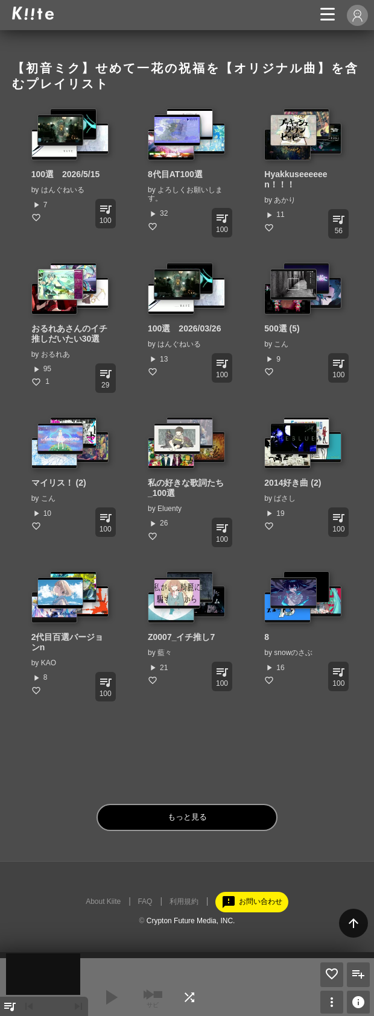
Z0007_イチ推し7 (181, 637)
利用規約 (184, 901)
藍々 (164, 652)
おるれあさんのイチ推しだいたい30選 (69, 333)
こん (281, 344)
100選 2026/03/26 (184, 328)
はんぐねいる (62, 190)
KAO (48, 663)
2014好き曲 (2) (292, 483)
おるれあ (55, 354)
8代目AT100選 (175, 174)
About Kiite (103, 901)
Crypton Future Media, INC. (191, 921)
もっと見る (187, 816)
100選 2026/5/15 (65, 174)
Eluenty (169, 508)
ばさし (285, 498)
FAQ (145, 901)
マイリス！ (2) (58, 483)
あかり (285, 200)
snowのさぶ (293, 652)
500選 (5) (281, 328)
